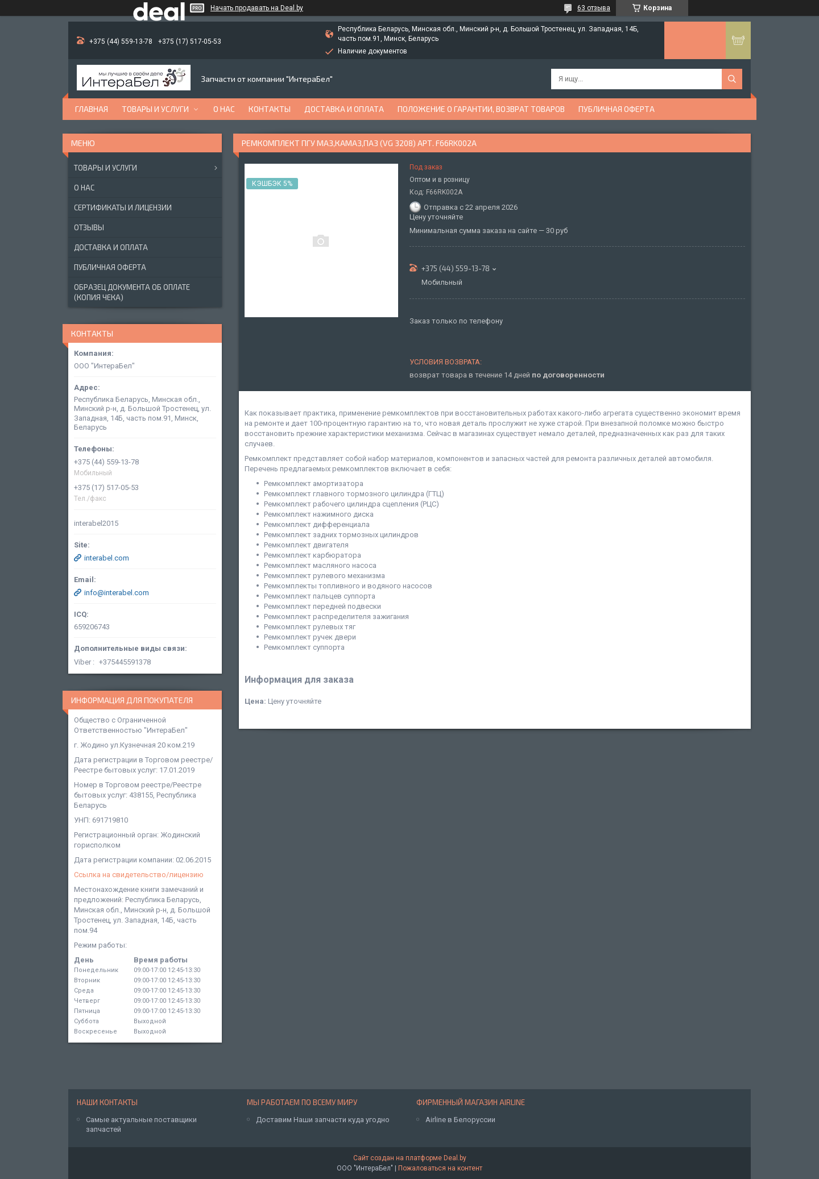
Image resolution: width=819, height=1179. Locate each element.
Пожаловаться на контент (440, 1168)
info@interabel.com (116, 592)
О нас (224, 109)
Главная (91, 109)
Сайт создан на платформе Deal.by (409, 1158)
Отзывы (89, 227)
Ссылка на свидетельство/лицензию (139, 874)
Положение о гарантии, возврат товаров (481, 109)
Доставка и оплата (344, 109)
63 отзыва (593, 8)
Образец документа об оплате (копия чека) (132, 292)
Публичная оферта (616, 109)
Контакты (270, 109)
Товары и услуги (155, 109)
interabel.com (106, 558)
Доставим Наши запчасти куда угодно (323, 1119)
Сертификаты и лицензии (123, 207)
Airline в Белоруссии (460, 1119)
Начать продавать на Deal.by (256, 8)
